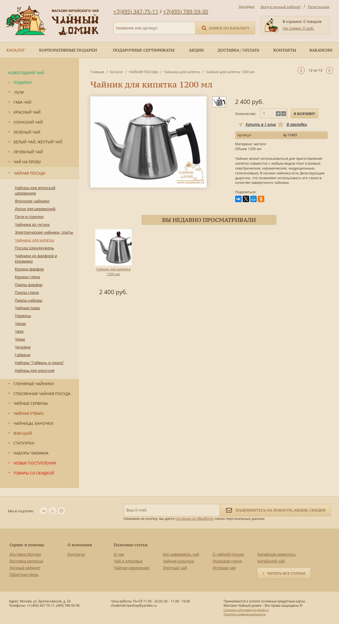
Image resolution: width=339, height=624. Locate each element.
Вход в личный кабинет (281, 6)
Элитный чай (175, 567)
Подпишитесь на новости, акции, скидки (275, 510)
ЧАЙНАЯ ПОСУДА (143, 71)
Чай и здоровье (128, 561)
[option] (113, 263)
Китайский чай (271, 561)
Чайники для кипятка (182, 71)
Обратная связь (24, 574)
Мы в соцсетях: (21, 510)
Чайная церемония (131, 567)
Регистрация (318, 6)
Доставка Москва (25, 554)
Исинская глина (227, 561)
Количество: (245, 113)
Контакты (76, 554)
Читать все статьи (286, 573)
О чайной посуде (228, 554)
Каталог (116, 71)
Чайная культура (178, 561)
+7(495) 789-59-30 (185, 11)
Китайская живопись (276, 554)
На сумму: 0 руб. (298, 28)
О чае (119, 554)
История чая (224, 567)
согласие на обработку (194, 518)
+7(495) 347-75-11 (135, 11)
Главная (97, 71)
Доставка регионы (26, 561)
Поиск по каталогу (225, 27)
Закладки (246, 6)
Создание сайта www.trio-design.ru (246, 610)
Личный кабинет (24, 567)
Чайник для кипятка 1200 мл (113, 271)
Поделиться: (245, 192)
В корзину (304, 113)
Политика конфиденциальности (245, 614)
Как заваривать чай (181, 554)
